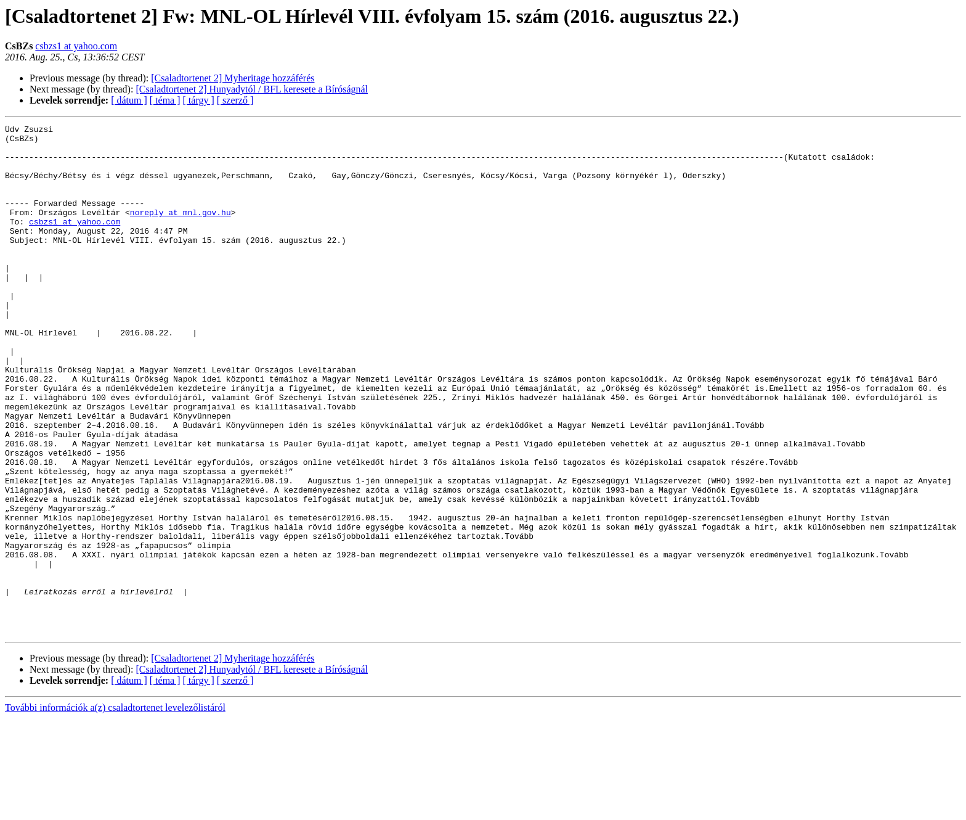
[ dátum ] (129, 100)
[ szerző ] (235, 100)
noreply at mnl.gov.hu (180, 230)
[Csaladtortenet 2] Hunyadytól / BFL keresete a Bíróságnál (252, 89)
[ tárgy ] (198, 100)
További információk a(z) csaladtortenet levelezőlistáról (115, 809)
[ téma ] (165, 100)
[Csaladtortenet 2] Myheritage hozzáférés (232, 78)
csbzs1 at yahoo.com (76, 46)
